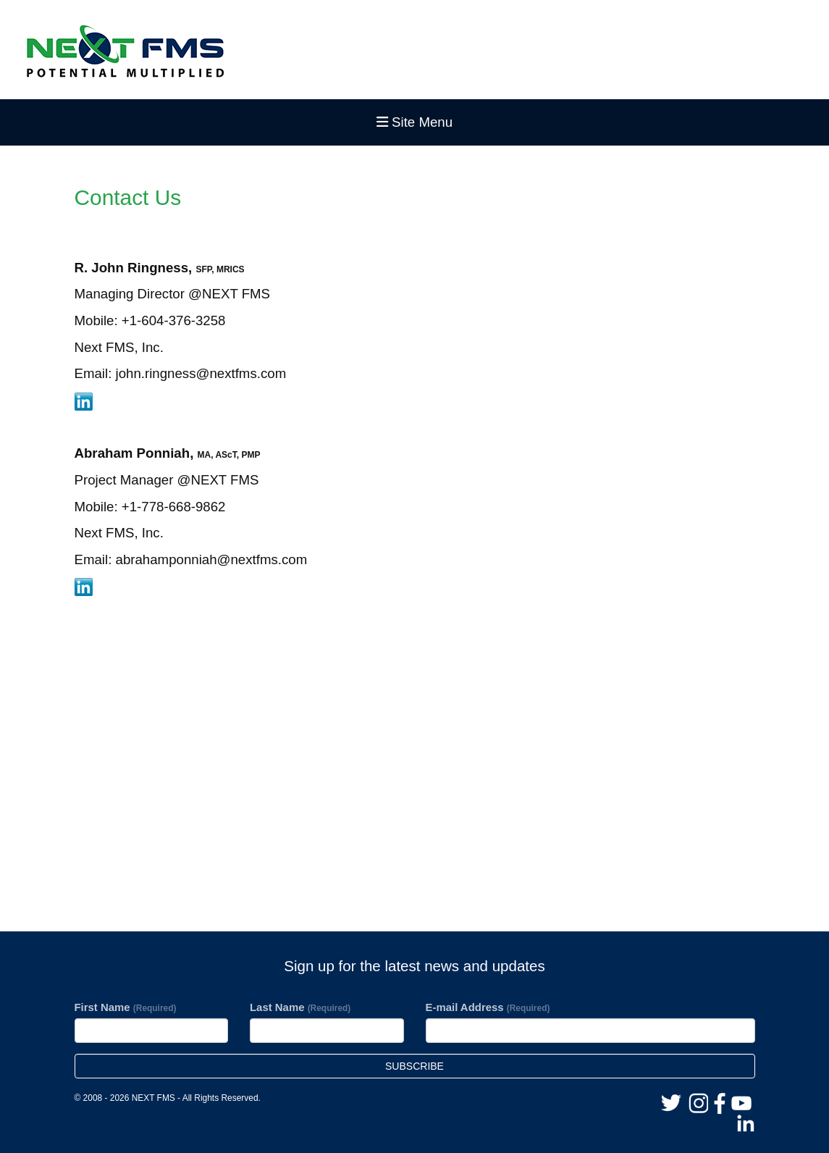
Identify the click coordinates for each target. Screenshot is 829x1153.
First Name (126, 1007)
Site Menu (414, 122)
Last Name (300, 1007)
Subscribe (414, 1066)
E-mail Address (488, 1007)
